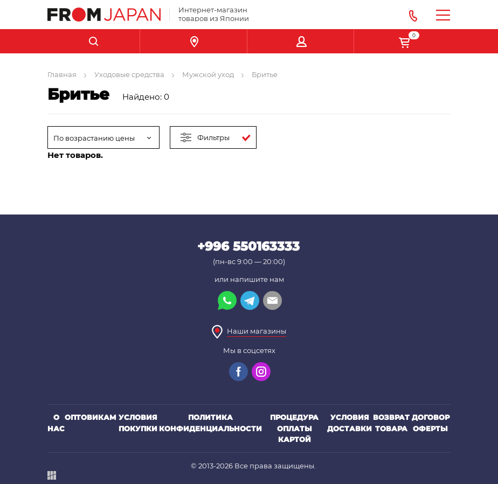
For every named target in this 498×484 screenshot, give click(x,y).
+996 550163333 (248, 246)
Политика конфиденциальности (210, 423)
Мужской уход (208, 74)
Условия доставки (349, 423)
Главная (62, 74)
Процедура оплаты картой (294, 428)
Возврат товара (391, 423)
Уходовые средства (129, 74)
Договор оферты (430, 423)
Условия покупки (138, 423)
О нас (56, 423)
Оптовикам (90, 417)
